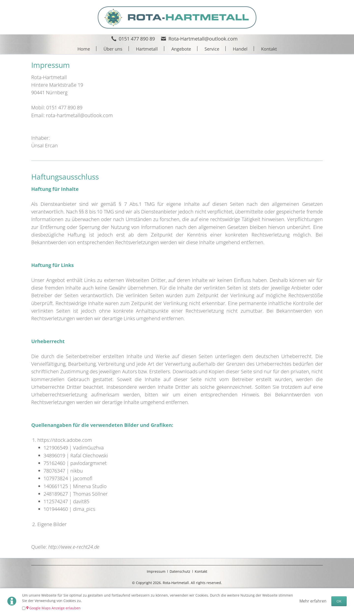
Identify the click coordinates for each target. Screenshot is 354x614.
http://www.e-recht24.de (73, 547)
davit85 (81, 501)
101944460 (56, 509)
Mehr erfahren (312, 601)
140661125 (56, 486)
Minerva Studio (90, 486)
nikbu (76, 470)
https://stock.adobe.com (64, 440)
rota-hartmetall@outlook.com (79, 115)
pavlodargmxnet (88, 463)
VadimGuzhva (88, 447)
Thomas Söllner (90, 493)
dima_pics (84, 509)
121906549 (56, 447)
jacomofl (82, 478)
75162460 (54, 463)
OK (339, 601)
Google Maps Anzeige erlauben (55, 608)
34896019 (54, 455)
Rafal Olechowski (89, 455)
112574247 (56, 501)
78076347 (54, 470)
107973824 (56, 478)
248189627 (56, 493)
